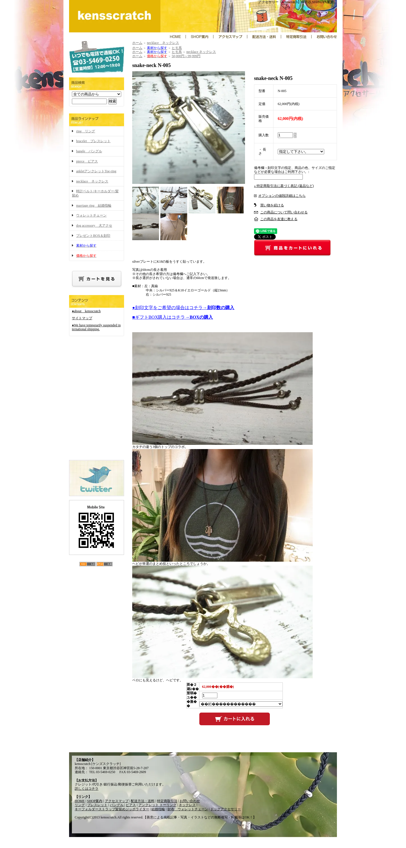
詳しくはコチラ (86, 789)
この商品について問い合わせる (284, 212)
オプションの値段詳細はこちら (282, 196)
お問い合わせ (190, 801)
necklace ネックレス (92, 181)
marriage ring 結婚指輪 (93, 205)
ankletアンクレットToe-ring (96, 171)
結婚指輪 (158, 809)
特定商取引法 (167, 801)
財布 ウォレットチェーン (187, 809)
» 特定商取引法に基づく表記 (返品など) (284, 186)
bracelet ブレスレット (93, 141)
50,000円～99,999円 (186, 56)
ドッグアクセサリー (225, 809)
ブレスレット (97, 805)
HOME (80, 801)
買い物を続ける (272, 205)
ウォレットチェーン (91, 215)
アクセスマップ (117, 801)
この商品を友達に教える (278, 219)
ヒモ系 (177, 48)
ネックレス (187, 805)
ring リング (85, 131)
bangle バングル (89, 151)
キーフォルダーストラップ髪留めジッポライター (112, 809)
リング (80, 805)
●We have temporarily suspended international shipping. (96, 327)
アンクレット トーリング (157, 805)
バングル (117, 805)
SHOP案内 (95, 801)
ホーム (137, 43)
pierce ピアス (87, 161)
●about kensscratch (86, 311)
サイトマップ (82, 318)
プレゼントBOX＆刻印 (93, 236)
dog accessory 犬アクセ (94, 225)
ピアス (131, 805)
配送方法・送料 (143, 801)
